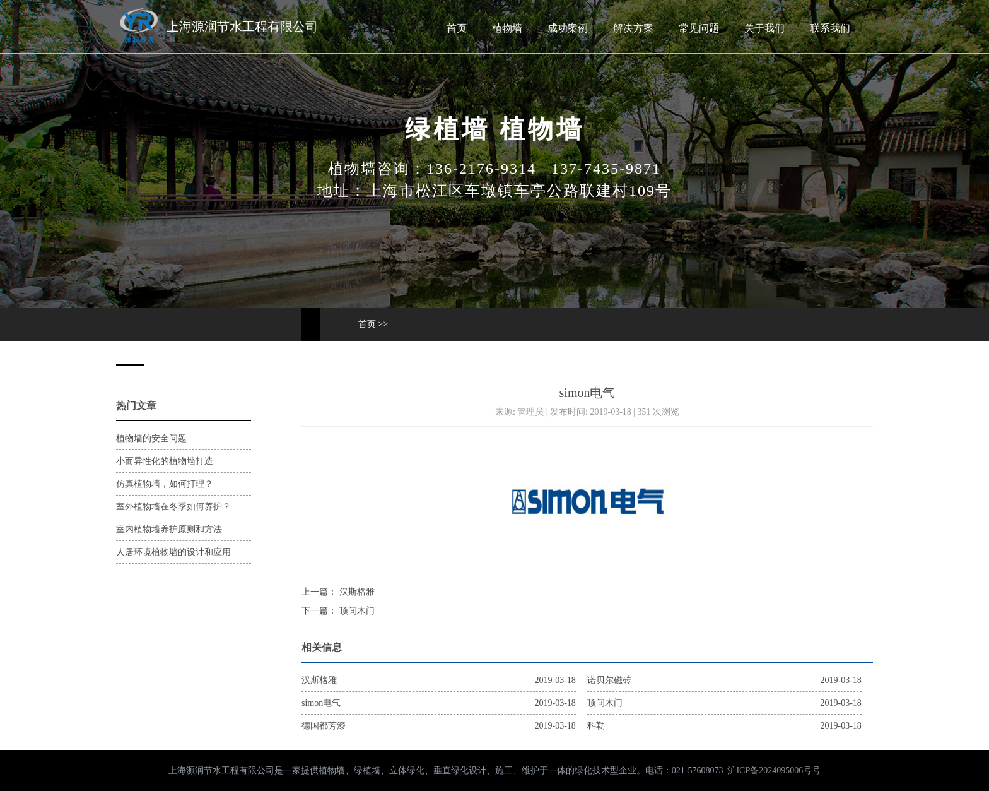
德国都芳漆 (323, 725)
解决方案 (633, 28)
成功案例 (567, 28)
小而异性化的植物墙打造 (164, 461)
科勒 (596, 725)
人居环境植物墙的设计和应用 (173, 552)
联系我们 (830, 28)
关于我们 (764, 28)
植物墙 (507, 28)
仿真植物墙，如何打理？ (164, 484)
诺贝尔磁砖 (609, 680)
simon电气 (321, 703)
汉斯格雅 (356, 592)
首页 (457, 28)
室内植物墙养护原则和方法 (169, 529)
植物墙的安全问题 (151, 438)
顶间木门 (356, 611)
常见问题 (699, 28)
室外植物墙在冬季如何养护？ (173, 506)
